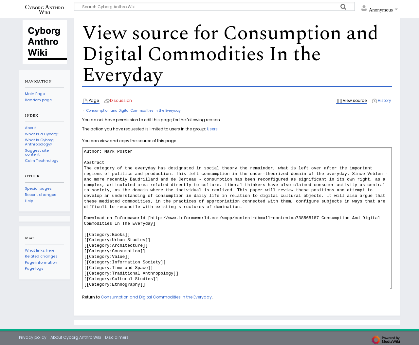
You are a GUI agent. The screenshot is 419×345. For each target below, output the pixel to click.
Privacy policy (32, 337)
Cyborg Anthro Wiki (44, 9)
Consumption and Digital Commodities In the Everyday (133, 110)
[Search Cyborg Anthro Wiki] (214, 6)
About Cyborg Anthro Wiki (75, 337)
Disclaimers (117, 337)
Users (212, 129)
